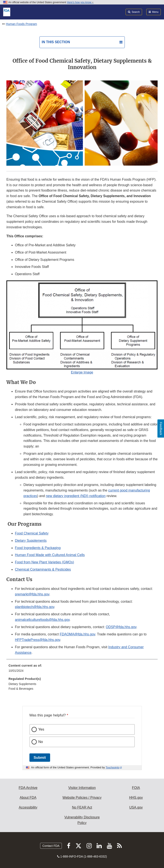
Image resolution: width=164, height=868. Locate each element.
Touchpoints (112, 767)
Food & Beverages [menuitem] (21, 688)
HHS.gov (136, 797)
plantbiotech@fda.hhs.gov (34, 607)
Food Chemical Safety (31, 533)
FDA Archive (28, 788)
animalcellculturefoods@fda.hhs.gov (42, 619)
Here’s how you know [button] (80, 2)
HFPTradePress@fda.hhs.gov (37, 640)
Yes (41, 729)
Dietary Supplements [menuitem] (22, 684)
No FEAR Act (82, 807)
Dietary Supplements (31, 540)
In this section (56, 42)
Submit (40, 758)
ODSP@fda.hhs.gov (121, 627)
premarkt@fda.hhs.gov (32, 594)
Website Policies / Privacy (82, 797)
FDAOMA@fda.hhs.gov (77, 634)
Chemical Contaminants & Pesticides (43, 569)
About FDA (28, 797)
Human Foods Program (21, 24)
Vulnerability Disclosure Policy (82, 820)
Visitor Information (82, 788)
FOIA (136, 788)
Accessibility (28, 807)
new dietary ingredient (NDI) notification (76, 496)
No (40, 742)
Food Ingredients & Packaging (38, 548)
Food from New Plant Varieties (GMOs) (44, 562)
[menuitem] (82, 669)
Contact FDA (51, 845)
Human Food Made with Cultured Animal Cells (50, 555)
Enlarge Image (82, 372)
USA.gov (136, 807)
